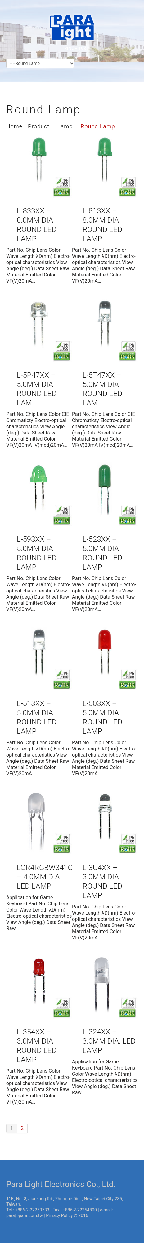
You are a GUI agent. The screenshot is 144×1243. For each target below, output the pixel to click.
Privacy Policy (59, 1215)
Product (38, 126)
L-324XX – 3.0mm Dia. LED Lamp (109, 1041)
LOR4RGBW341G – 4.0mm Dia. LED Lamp (45, 877)
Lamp (65, 126)
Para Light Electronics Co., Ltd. (60, 1184)
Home (14, 126)
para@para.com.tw (24, 1215)
